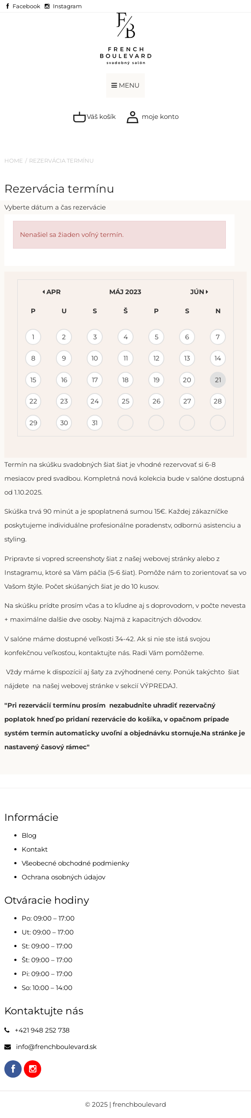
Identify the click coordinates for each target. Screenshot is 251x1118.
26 (156, 401)
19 (156, 380)
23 (64, 401)
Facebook (26, 6)
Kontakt (35, 849)
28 (218, 401)
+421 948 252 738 (42, 1030)
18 (125, 380)
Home (13, 160)
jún (199, 292)
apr (51, 292)
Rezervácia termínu (61, 160)
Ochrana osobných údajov (63, 877)
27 (187, 401)
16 (64, 380)
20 (187, 380)
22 (33, 401)
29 (33, 423)
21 (218, 380)
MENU (125, 85)
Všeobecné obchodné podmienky (75, 863)
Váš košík (94, 117)
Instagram (67, 6)
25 (125, 401)
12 (156, 358)
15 (33, 380)
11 (126, 358)
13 (187, 358)
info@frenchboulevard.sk (56, 1047)
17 (95, 380)
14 (218, 358)
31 (95, 423)
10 (94, 358)
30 (64, 423)
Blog (29, 835)
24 (95, 401)
